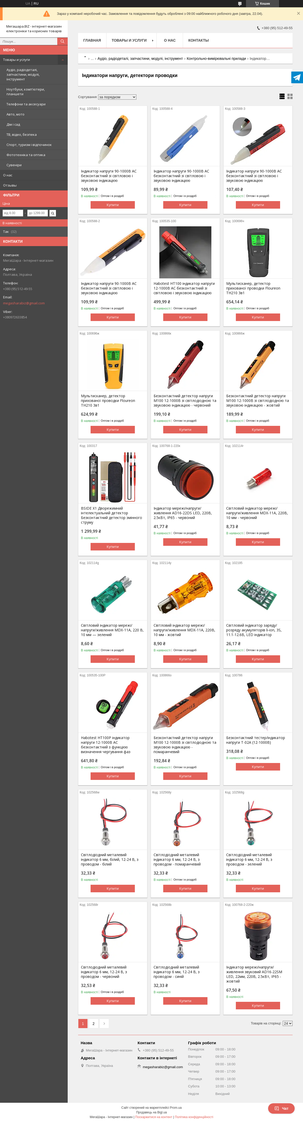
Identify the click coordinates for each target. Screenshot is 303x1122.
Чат (281, 1108)
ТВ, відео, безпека (22, 134)
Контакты (198, 40)
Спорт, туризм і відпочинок (29, 144)
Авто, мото (15, 114)
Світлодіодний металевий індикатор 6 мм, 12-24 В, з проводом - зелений (249, 859)
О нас (7, 175)
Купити (113, 204)
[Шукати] (62, 41)
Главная (92, 40)
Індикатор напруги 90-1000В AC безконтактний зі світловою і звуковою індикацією (109, 176)
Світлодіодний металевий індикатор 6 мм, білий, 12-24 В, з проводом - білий (109, 859)
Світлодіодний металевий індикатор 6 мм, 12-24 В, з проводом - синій (177, 972)
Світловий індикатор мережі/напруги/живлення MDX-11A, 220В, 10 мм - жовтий (184, 630)
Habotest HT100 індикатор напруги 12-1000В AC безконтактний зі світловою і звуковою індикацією (184, 288)
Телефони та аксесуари (26, 104)
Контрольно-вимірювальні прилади (216, 58)
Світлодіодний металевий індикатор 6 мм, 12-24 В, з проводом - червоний (104, 972)
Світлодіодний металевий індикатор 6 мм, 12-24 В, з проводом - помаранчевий (177, 859)
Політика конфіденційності (194, 1117)
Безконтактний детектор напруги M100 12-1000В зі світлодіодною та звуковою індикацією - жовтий (257, 401)
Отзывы (10, 185)
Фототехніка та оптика (26, 154)
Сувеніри (14, 165)
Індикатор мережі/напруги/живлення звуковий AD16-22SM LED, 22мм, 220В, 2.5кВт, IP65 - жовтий (254, 974)
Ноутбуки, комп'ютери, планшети (26, 91)
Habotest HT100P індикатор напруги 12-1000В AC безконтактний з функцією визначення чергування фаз (105, 744)
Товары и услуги (16, 59)
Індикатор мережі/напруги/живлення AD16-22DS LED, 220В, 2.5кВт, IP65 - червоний (183, 513)
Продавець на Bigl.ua (151, 1112)
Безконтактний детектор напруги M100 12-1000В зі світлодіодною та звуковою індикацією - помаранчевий (185, 744)
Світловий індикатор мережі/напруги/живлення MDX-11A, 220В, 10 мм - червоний (257, 513)
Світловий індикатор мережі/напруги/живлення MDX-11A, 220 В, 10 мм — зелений (112, 630)
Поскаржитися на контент (153, 1117)
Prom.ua (176, 1108)
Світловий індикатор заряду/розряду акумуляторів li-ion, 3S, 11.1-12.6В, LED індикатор (254, 630)
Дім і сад (13, 124)
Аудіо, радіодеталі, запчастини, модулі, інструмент (23, 74)
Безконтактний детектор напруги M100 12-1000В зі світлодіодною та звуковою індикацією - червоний (185, 401)
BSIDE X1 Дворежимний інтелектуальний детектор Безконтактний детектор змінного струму (111, 515)
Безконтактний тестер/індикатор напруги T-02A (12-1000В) (255, 740)
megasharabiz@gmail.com (24, 303)
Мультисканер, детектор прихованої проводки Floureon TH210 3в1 (253, 288)
